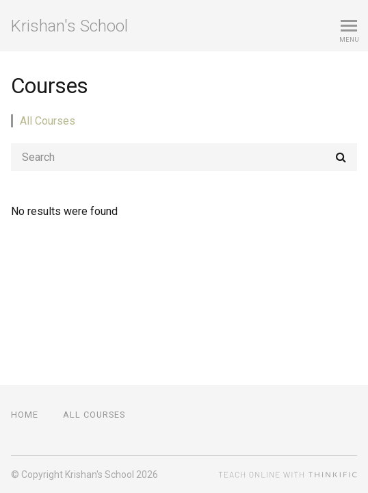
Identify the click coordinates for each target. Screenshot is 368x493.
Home (24, 414)
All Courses (47, 120)
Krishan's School (69, 26)
